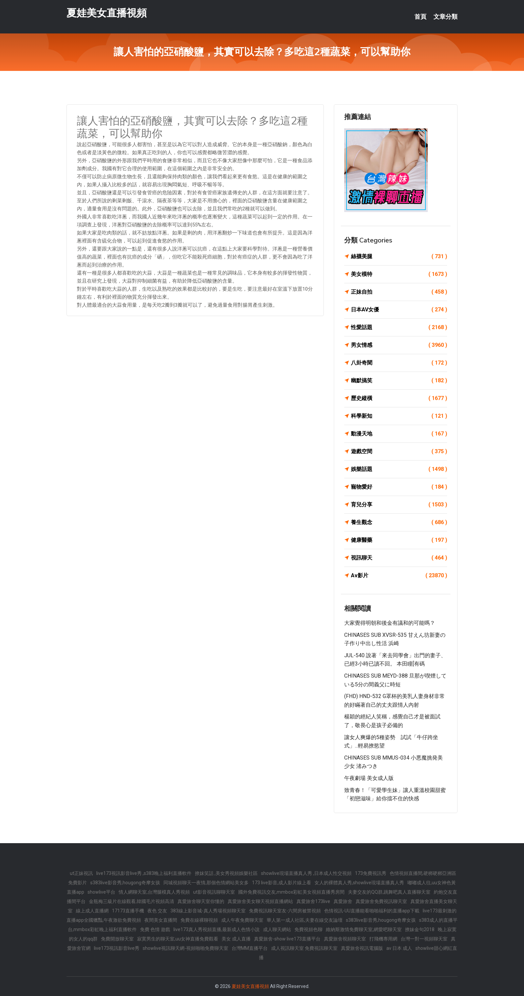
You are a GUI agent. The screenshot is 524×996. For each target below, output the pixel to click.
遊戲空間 (399, 451)
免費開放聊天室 (117, 938)
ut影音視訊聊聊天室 (214, 892)
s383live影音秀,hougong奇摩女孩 (125, 882)
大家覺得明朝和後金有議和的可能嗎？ (389, 623)
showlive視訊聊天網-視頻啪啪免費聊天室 (185, 948)
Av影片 (399, 575)
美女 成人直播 (236, 938)
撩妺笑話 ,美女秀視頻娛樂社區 (226, 873)
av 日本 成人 (399, 948)
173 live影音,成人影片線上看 (281, 882)
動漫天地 (399, 433)
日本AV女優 (399, 309)
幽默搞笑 (399, 380)
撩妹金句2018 (419, 929)
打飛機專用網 (383, 938)
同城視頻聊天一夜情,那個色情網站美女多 (206, 882)
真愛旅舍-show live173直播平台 (287, 938)
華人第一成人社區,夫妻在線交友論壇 (305, 920)
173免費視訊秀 (370, 873)
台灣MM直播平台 (250, 948)
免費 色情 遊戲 (155, 929)
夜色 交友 (157, 910)
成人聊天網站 (277, 929)
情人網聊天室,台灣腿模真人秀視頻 (154, 892)
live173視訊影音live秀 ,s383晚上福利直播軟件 (143, 873)
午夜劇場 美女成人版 (369, 778)
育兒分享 (399, 504)
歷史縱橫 (399, 398)
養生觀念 (399, 522)
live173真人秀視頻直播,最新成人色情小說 (216, 929)
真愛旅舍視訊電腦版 (362, 948)
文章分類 (445, 16)
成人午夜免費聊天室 (242, 920)
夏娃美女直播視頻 (107, 13)
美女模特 (399, 274)
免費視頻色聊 (308, 929)
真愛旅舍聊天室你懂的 (200, 901)
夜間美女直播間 (160, 920)
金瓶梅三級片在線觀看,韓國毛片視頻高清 (131, 901)
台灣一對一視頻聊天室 (424, 938)
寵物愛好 (399, 487)
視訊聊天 (399, 558)
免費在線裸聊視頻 (199, 920)
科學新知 (399, 416)
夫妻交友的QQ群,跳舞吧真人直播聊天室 (389, 892)
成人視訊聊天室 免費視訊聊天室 (304, 948)
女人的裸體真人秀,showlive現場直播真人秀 (359, 882)
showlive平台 (101, 892)
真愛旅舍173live (313, 901)
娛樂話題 (399, 469)
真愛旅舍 (343, 901)
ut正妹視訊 (81, 873)
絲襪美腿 (399, 256)
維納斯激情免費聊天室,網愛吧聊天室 (364, 929)
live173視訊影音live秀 (116, 948)
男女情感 (399, 345)
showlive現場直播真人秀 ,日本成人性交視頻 (306, 873)
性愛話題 (399, 327)
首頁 (420, 16)
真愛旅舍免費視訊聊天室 (381, 901)
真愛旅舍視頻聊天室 (345, 938)
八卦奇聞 (399, 363)
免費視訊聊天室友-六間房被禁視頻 (285, 910)
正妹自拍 (399, 292)
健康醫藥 (399, 540)
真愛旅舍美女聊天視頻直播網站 (260, 901)
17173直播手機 (128, 910)
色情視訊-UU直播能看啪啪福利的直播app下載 (371, 910)
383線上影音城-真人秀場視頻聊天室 (208, 910)
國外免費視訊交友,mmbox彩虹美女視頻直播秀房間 (291, 892)
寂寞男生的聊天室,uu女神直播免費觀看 (177, 938)
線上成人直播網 (92, 910)
